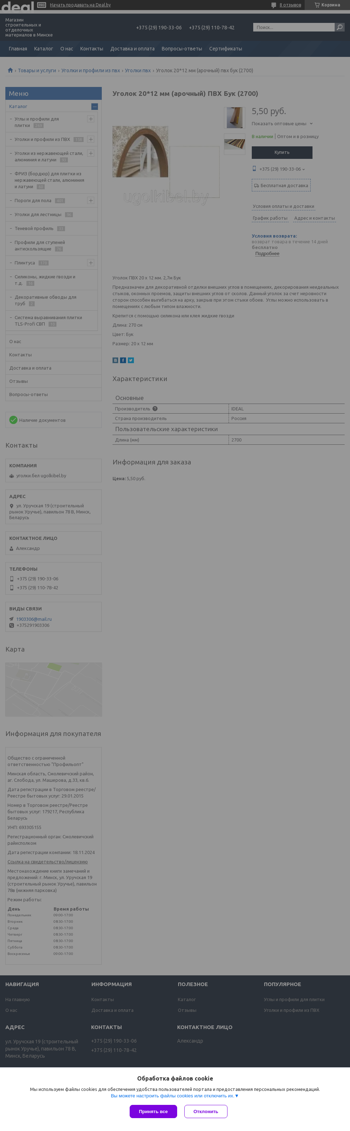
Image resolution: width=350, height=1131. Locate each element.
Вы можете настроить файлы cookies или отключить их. (172, 1095)
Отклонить (206, 1111)
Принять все (153, 1111)
